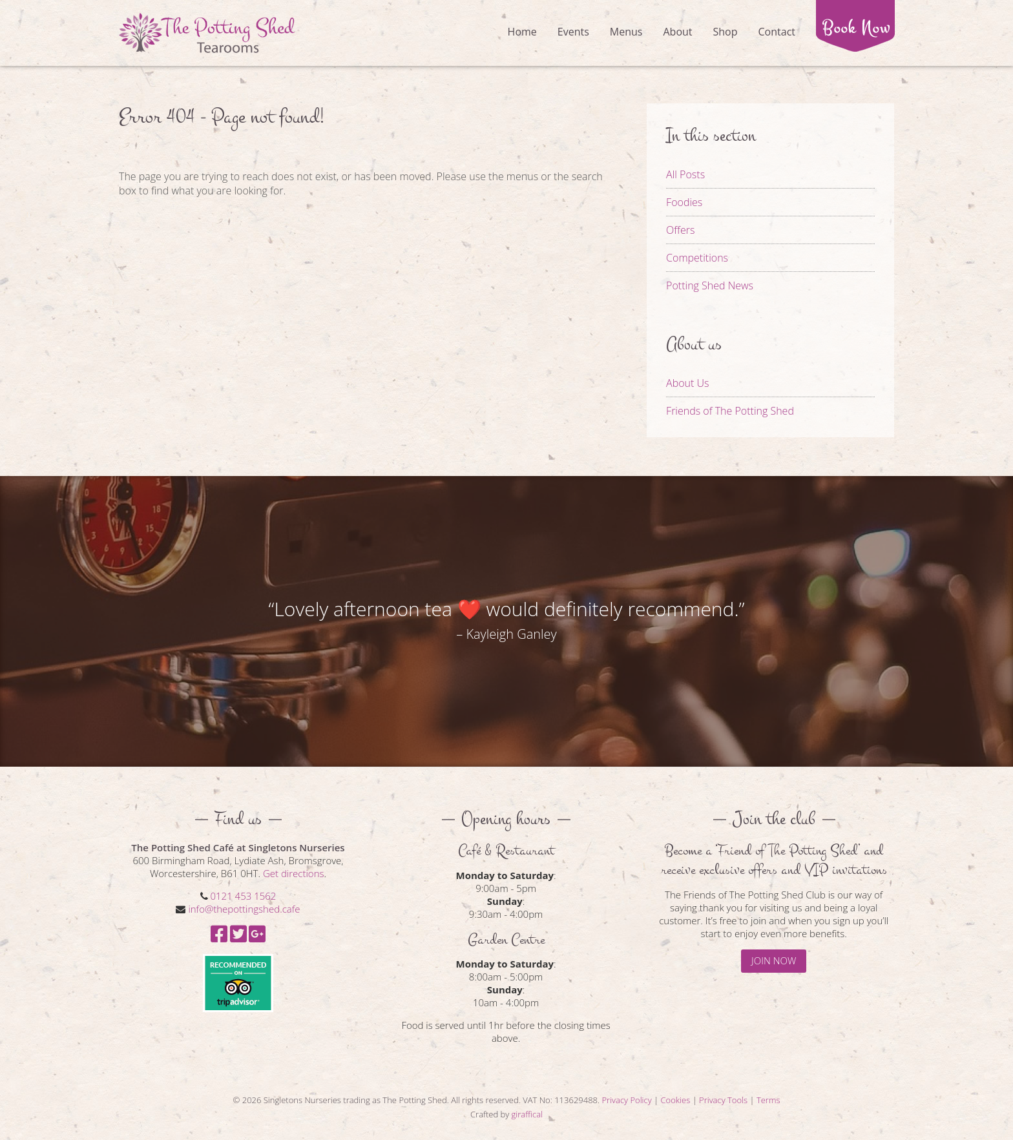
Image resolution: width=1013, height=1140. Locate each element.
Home (522, 32)
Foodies (684, 202)
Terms (768, 1100)
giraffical (527, 1114)
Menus (626, 32)
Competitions (697, 258)
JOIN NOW (773, 960)
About (677, 32)
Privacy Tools (723, 1100)
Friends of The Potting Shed (730, 411)
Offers (680, 230)
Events (573, 32)
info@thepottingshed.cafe (244, 908)
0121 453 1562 (243, 895)
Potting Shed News (709, 285)
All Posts (685, 174)
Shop (725, 32)
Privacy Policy (626, 1100)
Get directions (293, 873)
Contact (776, 32)
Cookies (676, 1100)
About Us (687, 383)
